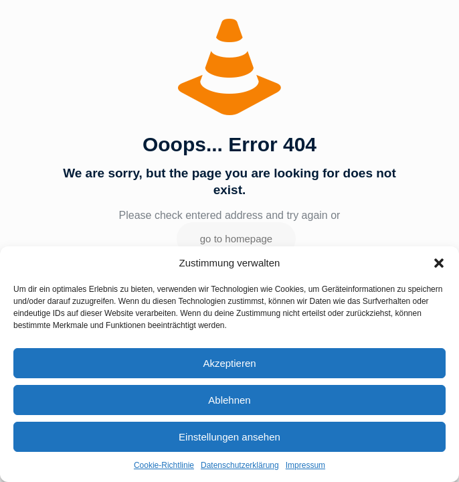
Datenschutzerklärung (240, 465)
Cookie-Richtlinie (164, 465)
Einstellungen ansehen (229, 437)
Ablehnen (229, 400)
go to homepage (236, 238)
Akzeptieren (229, 363)
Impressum (305, 465)
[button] (439, 263)
